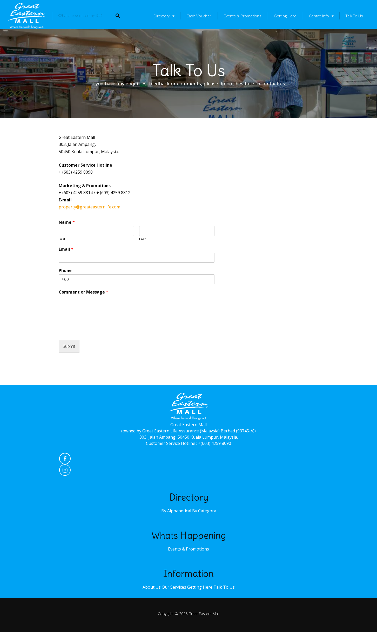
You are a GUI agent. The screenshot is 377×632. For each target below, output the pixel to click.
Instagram (65, 471)
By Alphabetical (176, 511)
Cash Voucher (198, 15)
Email (66, 249)
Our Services (174, 587)
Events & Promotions (242, 15)
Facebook (65, 459)
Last (142, 239)
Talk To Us (354, 15)
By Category (204, 511)
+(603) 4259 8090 (214, 443)
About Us (152, 587)
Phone (65, 270)
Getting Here (285, 15)
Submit (69, 346)
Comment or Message (83, 292)
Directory (162, 15)
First (62, 239)
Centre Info (319, 15)
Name (67, 222)
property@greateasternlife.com (89, 207)
